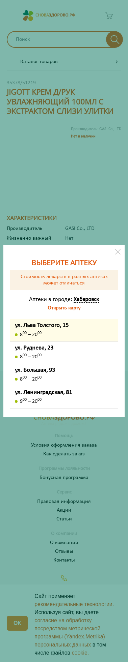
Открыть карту (64, 308)
